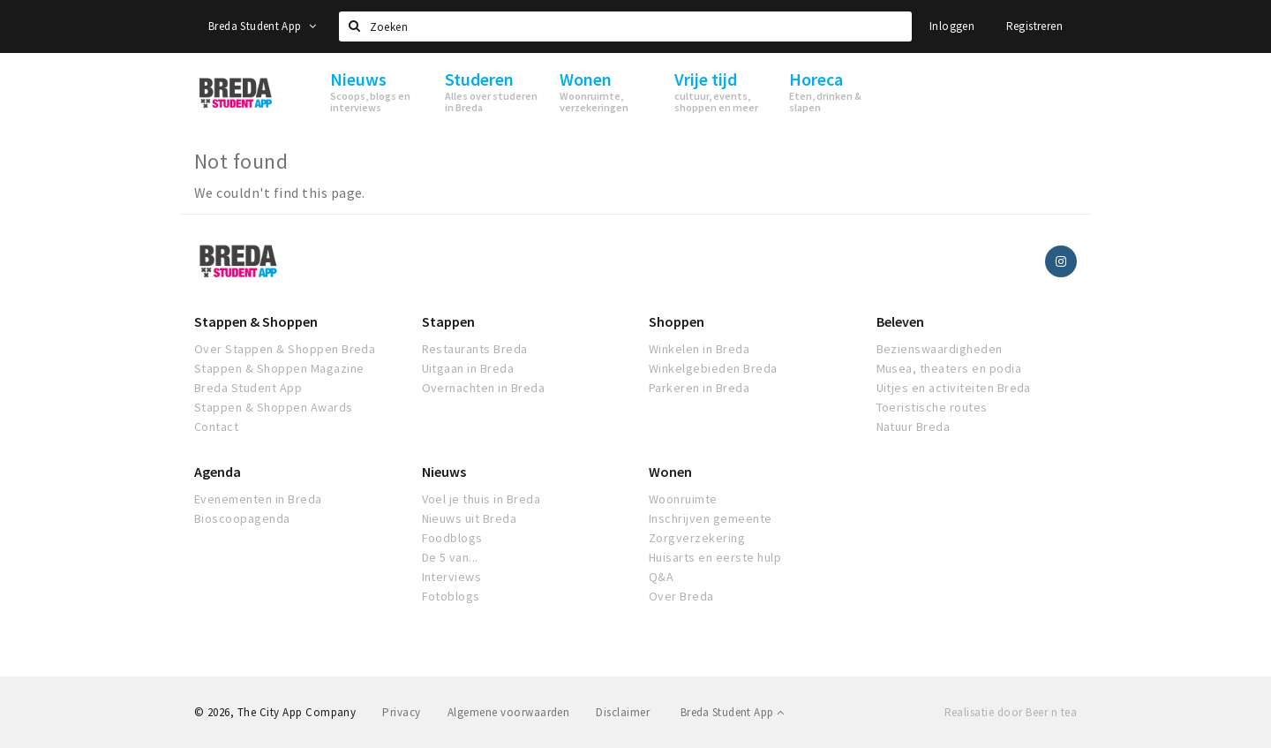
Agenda (217, 471)
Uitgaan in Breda (468, 368)
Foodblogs (452, 538)
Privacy (401, 712)
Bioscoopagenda (242, 518)
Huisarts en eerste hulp (715, 557)
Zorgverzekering (697, 538)
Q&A (661, 577)
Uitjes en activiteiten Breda (953, 388)
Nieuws (444, 471)
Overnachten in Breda (483, 388)
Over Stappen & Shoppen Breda (284, 349)
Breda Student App (262, 26)
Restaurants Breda (475, 349)
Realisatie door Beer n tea (1010, 712)
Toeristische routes (932, 407)
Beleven (900, 321)
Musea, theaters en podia (949, 368)
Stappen (448, 321)
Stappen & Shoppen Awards (273, 407)
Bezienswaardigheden (939, 349)
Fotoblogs (451, 596)
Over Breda (681, 596)
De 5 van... (450, 557)
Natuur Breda (913, 426)
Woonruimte (683, 499)
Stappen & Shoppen (256, 321)
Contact (216, 426)
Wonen (670, 471)
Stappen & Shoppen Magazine (279, 368)
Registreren (1034, 26)
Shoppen (676, 321)
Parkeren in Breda (699, 388)
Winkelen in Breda (699, 349)
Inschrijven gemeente (710, 518)
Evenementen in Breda (258, 499)
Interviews (452, 577)
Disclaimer (623, 712)
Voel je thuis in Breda (481, 499)
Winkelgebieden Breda (713, 368)
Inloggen (951, 26)
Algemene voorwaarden (508, 712)
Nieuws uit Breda (469, 518)
